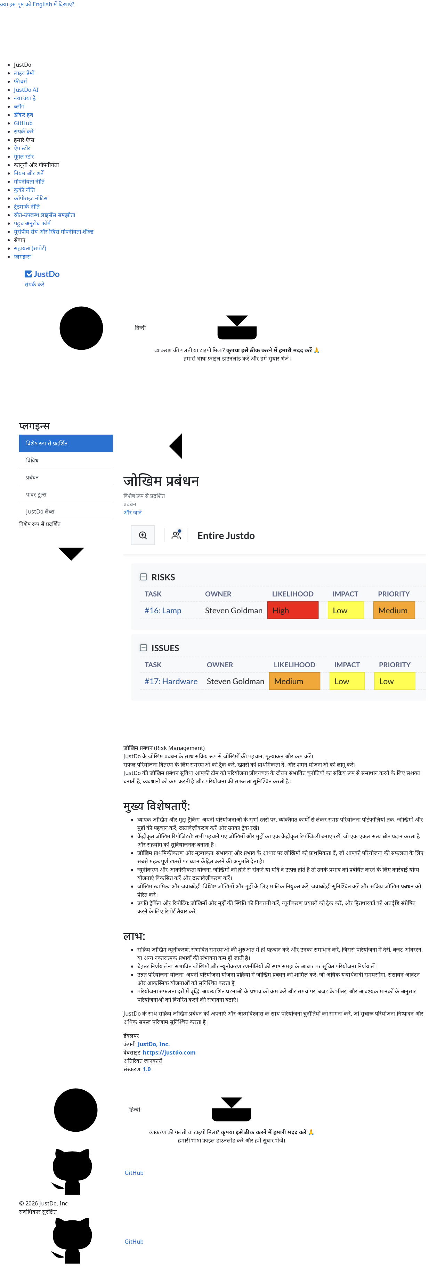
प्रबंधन (129, 504)
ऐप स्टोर (22, 148)
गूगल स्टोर (24, 156)
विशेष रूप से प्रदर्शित (144, 496)
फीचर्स (20, 81)
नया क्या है (25, 98)
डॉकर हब (23, 115)
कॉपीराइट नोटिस (31, 198)
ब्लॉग (19, 106)
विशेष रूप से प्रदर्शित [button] (66, 550)
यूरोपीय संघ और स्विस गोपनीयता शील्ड (54, 231)
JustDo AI (26, 90)
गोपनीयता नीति (29, 181)
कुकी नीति (24, 190)
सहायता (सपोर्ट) (30, 248)
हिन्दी (87, 328)
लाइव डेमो (24, 73)
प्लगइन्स (22, 256)
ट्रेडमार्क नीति (27, 206)
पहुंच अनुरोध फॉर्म (32, 223)
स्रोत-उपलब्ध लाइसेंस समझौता (44, 215)
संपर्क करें (24, 131)
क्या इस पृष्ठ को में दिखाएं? (37, 4)
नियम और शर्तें (28, 173)
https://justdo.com (169, 1052)
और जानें (132, 512)
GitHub (23, 123)
